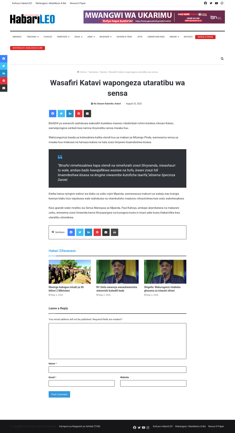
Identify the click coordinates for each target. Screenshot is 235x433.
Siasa (77, 37)
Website (124, 377)
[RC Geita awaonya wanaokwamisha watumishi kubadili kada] (117, 272)
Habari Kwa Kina (155, 37)
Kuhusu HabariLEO (22, 3)
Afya (140, 37)
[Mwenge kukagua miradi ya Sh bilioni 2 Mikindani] (70, 272)
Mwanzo (17, 37)
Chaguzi (48, 37)
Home (81, 72)
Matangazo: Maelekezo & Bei (51, 3)
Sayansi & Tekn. (124, 37)
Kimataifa (62, 37)
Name (53, 363)
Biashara (104, 37)
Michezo (188, 37)
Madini (173, 37)
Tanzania (31, 37)
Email (52, 377)
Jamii (90, 37)
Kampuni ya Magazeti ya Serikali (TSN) (79, 426)
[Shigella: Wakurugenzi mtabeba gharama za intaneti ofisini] (165, 272)
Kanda (103, 72)
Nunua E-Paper (78, 3)
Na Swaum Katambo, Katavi (107, 103)
